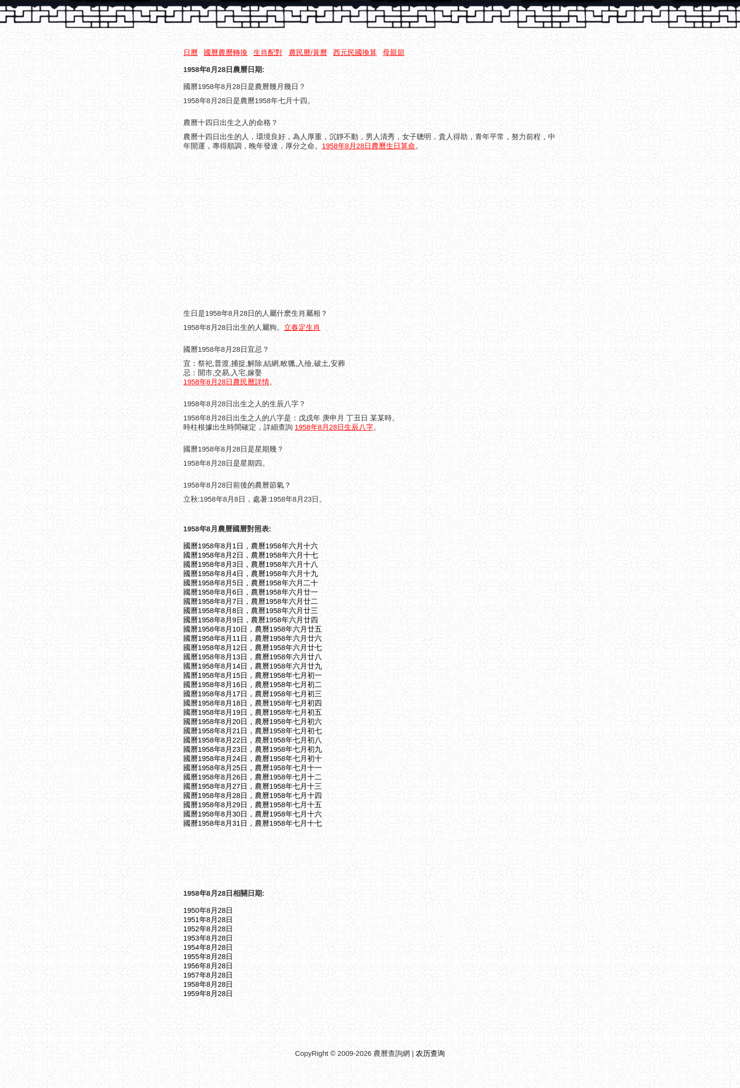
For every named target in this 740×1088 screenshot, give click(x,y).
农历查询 (430, 1053)
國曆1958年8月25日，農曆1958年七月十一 (252, 768)
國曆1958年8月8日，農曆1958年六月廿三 (250, 611)
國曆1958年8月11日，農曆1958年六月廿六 (252, 638)
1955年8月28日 (208, 957)
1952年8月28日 (208, 929)
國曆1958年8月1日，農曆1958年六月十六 (250, 546)
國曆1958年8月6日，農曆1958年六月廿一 (250, 592)
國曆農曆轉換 (225, 52)
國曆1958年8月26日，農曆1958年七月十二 (252, 777)
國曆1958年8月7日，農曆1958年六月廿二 (250, 601)
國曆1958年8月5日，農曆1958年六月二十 (250, 583)
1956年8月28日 (208, 966)
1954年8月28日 (208, 947)
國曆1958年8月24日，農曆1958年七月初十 (252, 758)
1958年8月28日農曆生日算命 (368, 146)
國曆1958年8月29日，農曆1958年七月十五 (252, 805)
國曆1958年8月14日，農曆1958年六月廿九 (252, 666)
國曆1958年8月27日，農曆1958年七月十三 (252, 786)
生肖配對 (267, 52)
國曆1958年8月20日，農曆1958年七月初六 (252, 721)
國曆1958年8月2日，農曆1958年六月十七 (250, 555)
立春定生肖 (302, 327)
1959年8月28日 (208, 993)
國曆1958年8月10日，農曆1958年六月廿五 (252, 629)
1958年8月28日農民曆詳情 (226, 382)
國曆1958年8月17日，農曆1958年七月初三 (252, 694)
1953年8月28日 (208, 938)
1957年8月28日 (208, 975)
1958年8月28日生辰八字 (334, 427)
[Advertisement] (265, 231)
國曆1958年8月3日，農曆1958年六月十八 (250, 564)
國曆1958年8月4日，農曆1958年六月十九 (250, 574)
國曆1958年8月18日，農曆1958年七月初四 (252, 703)
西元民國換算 (355, 52)
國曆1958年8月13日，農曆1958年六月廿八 (252, 657)
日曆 (190, 52)
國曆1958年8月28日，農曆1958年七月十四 (252, 795)
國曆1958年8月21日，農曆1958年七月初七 (252, 731)
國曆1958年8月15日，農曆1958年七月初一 (252, 675)
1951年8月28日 (208, 920)
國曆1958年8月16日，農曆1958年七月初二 (252, 685)
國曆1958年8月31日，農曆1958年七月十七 (252, 823)
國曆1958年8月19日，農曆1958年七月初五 (252, 712)
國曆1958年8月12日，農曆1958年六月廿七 (252, 648)
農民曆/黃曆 (308, 52)
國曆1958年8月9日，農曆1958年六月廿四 (250, 620)
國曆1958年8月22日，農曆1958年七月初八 (252, 740)
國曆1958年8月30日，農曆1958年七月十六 (252, 814)
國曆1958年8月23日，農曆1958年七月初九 (252, 749)
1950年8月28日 (208, 910)
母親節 (394, 52)
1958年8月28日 (208, 984)
